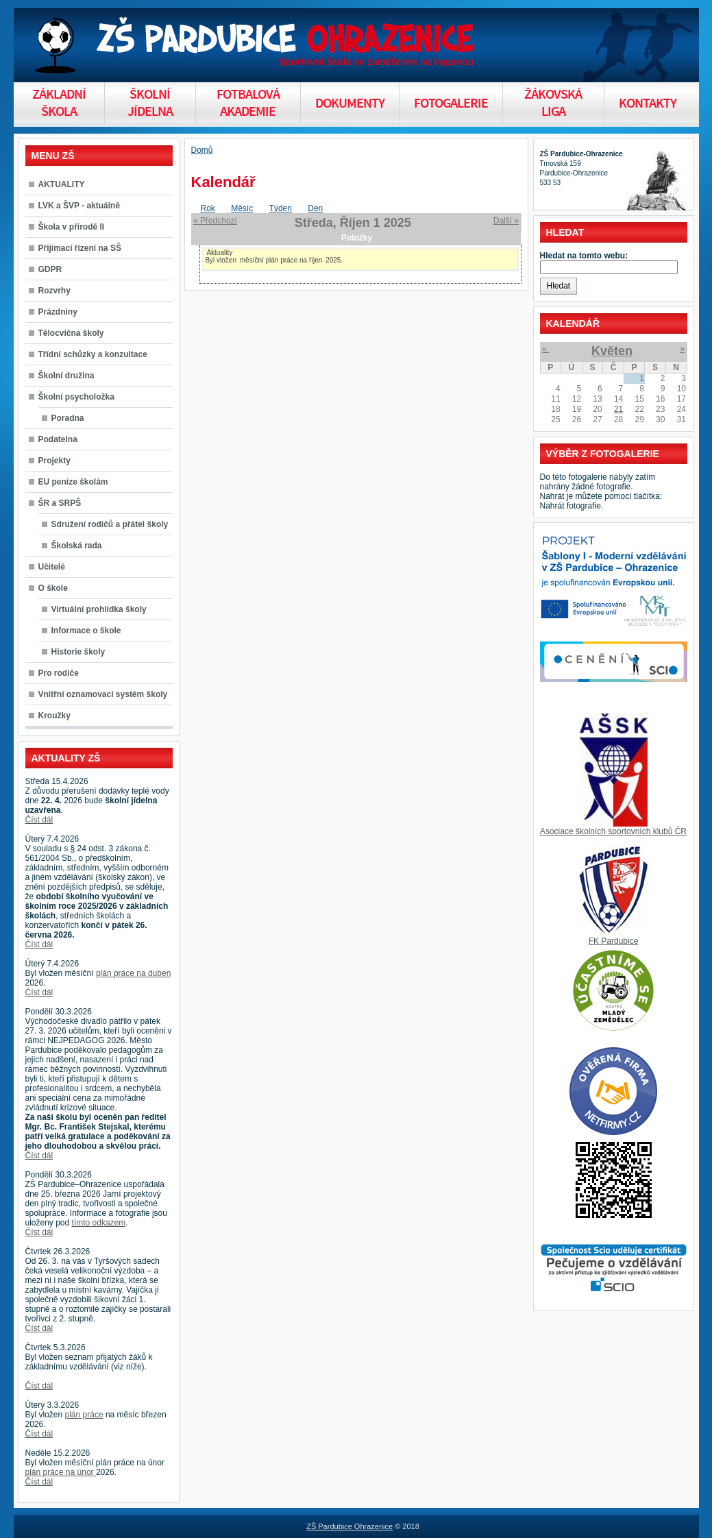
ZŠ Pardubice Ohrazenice (349, 1526)
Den (315, 208)
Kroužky (54, 715)
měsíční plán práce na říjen (281, 260)
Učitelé (51, 567)
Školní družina (66, 375)
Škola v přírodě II (71, 227)
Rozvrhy (54, 290)
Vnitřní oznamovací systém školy (103, 694)
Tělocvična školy (71, 333)
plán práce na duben (133, 973)
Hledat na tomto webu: (584, 255)
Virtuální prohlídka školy (99, 609)
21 (618, 409)
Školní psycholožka (76, 397)
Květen (612, 351)
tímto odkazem (99, 1223)
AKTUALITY (61, 184)
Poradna (67, 418)
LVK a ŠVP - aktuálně (79, 205)
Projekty (54, 460)
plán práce (84, 1414)
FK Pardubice (614, 941)
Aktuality (219, 252)
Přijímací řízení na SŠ (79, 248)
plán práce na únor (60, 1472)
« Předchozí (215, 220)
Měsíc (242, 208)
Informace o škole (86, 630)
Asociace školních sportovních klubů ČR (613, 831)
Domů (202, 150)
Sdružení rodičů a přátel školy (110, 524)
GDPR (50, 269)
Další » (506, 220)
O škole (53, 588)
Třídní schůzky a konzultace (92, 354)
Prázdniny (57, 312)
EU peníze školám (73, 482)
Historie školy (78, 652)
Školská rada (76, 545)
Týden (280, 208)
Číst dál (39, 820)
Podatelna (57, 439)
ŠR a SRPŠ (60, 503)
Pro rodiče (58, 673)
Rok (208, 208)
